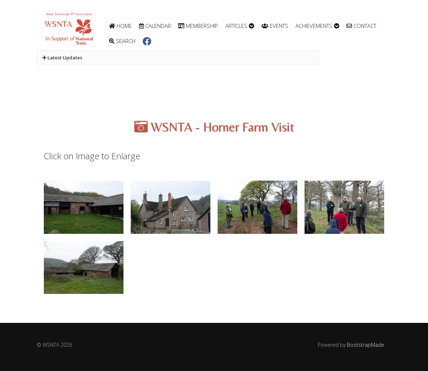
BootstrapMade (365, 344)
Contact (361, 25)
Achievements (317, 25)
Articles (239, 25)
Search (122, 41)
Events (274, 25)
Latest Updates (62, 57)
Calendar (155, 25)
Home (120, 25)
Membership (198, 25)
